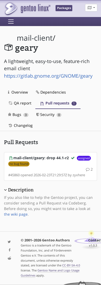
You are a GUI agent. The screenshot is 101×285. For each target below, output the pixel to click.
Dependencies (51, 92)
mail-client (35, 38)
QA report (19, 103)
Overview (18, 92)
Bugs (18, 114)
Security (49, 114)
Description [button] (20, 189)
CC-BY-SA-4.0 (71, 265)
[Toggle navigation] (11, 21)
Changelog (20, 125)
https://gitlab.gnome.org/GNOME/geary (48, 76)
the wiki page (16, 214)
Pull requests (58, 103)
